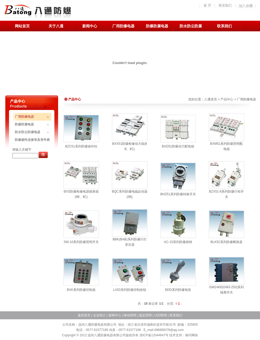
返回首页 (84, 315)
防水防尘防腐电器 (27, 132)
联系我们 (224, 26)
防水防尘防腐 (191, 26)
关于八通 (56, 26)
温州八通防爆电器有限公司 (37, 12)
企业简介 (99, 315)
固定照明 (145, 315)
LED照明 (160, 315)
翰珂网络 (191, 335)
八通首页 (210, 99)
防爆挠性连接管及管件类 (32, 140)
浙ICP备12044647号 (154, 335)
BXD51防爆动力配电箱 (178, 146)
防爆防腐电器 (157, 26)
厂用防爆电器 (123, 26)
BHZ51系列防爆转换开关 (178, 194)
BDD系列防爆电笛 (178, 290)
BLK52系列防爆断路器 (226, 242)
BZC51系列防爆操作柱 (81, 146)
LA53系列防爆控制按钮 (129, 290)
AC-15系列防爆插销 (178, 242)
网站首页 (22, 26)
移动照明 (130, 315)
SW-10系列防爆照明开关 (81, 242)
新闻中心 (89, 26)
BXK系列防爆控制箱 (81, 290)
